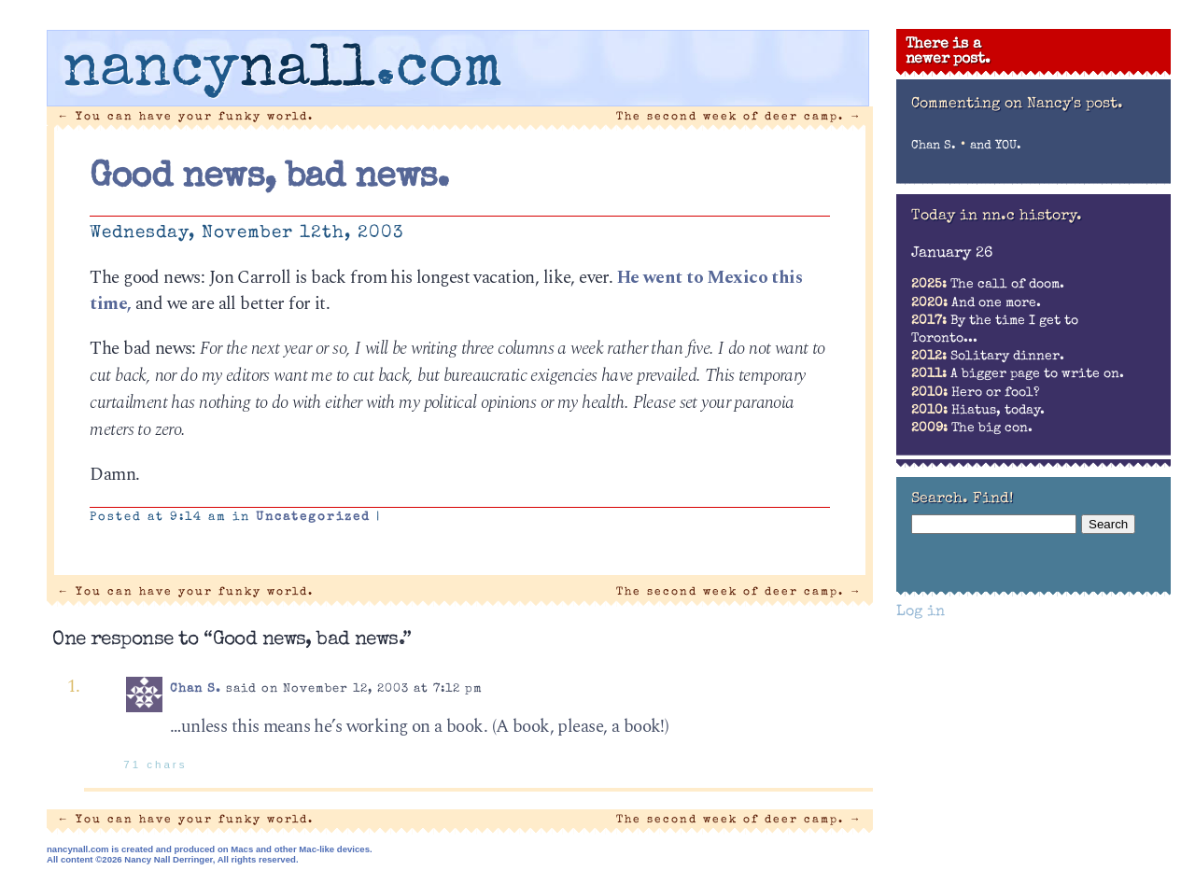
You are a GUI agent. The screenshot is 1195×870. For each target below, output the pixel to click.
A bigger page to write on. (1017, 374)
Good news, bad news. (269, 178)
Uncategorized (313, 518)
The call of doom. (987, 284)
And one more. (976, 303)
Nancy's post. (1075, 104)
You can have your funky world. (186, 117)
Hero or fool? (975, 393)
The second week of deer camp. (739, 117)
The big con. (972, 428)
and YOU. (995, 146)
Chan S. (195, 689)
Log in (920, 612)
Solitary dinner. (987, 356)
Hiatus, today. (978, 410)
